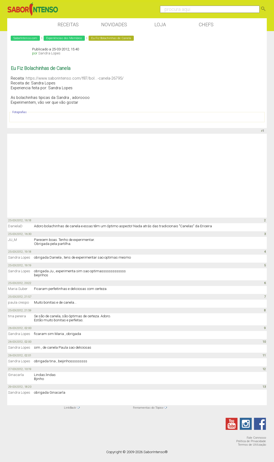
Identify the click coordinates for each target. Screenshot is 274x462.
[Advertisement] (137, 175)
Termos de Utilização (252, 444)
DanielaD (15, 226)
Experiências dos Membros (64, 38)
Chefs (206, 24)
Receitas (68, 24)
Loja (160, 24)
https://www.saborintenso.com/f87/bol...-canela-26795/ (75, 78)
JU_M (12, 240)
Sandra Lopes (49, 53)
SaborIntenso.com (25, 38)
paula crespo (18, 302)
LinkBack (70, 407)
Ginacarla (16, 375)
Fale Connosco (256, 437)
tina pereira (17, 316)
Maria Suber (18, 289)
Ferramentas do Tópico (148, 407)
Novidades (114, 24)
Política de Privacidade (251, 441)
